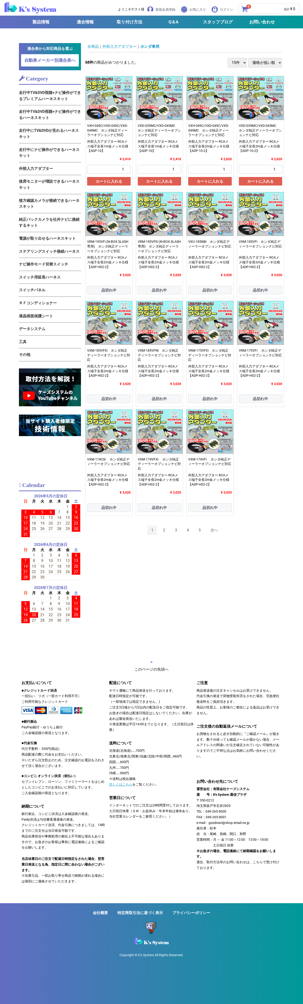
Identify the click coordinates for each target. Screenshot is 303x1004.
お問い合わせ (262, 21)
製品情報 (40, 21)
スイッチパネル (32, 290)
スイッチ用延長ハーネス (40, 277)
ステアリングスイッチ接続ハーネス (49, 251)
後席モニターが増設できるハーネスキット (49, 184)
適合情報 (85, 21)
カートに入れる (109, 181)
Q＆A (173, 21)
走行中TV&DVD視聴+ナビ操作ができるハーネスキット (50, 114)
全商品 (93, 46)
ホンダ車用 (149, 46)
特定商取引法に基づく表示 (140, 913)
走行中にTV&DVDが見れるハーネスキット (49, 133)
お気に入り (193, 9)
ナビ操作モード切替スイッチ (43, 264)
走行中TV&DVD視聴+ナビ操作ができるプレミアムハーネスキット (50, 95)
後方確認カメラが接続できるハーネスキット (49, 203)
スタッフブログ (218, 21)
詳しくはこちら (120, 784)
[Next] (214, 530)
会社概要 (100, 913)
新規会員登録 (161, 9)
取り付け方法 (129, 21)
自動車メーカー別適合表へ (50, 60)
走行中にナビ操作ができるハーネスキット (49, 152)
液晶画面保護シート (36, 316)
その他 (24, 354)
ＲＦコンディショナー (38, 303)
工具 (23, 342)
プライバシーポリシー (191, 913)
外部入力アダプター (36, 168)
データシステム (32, 329)
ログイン (222, 9)
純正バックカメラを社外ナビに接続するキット (49, 222)
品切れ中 (108, 290)
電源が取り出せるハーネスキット (47, 238)
